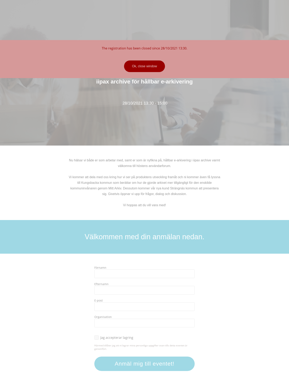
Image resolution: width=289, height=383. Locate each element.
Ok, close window (144, 66)
